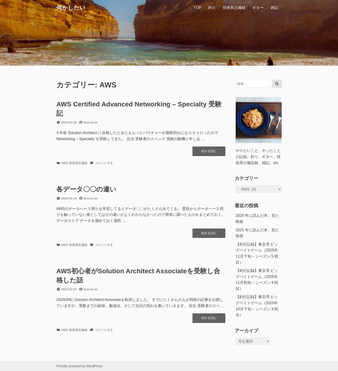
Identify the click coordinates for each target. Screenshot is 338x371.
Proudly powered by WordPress (79, 366)
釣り (212, 8)
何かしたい (70, 7)
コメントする (104, 163)
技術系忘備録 (234, 8)
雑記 (274, 8)
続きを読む (209, 152)
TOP (197, 8)
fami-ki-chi (90, 122)
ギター (258, 8)
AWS (64, 163)
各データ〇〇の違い (86, 189)
